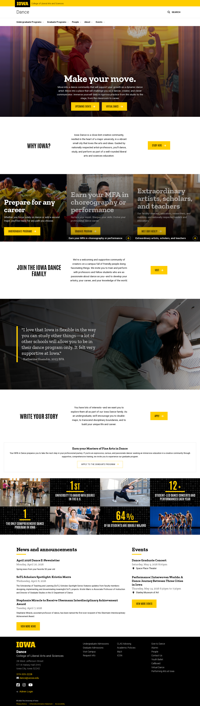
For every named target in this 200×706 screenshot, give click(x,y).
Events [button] (99, 22)
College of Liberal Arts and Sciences (47, 3)
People (154, 651)
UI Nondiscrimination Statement (41, 704)
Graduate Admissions (93, 647)
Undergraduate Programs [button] (28, 22)
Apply (159, 415)
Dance (22, 12)
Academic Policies (126, 647)
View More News (28, 626)
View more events (144, 603)
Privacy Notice (21, 704)
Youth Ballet (157, 659)
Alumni (154, 647)
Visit (159, 270)
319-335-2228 (24, 674)
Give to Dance (158, 643)
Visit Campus (89, 651)
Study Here (159, 145)
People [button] (75, 22)
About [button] (87, 22)
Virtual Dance (114, 106)
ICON (119, 655)
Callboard (155, 663)
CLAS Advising (124, 643)
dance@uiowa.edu (29, 677)
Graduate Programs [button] (56, 22)
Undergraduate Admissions (96, 643)
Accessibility (60, 704)
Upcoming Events (85, 106)
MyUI (119, 651)
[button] (174, 12)
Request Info (89, 655)
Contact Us (156, 655)
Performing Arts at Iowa (162, 671)
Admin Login (26, 691)
